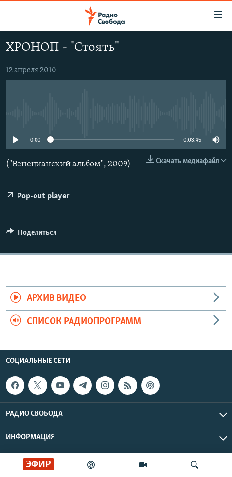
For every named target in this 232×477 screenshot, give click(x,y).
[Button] (31, 235)
